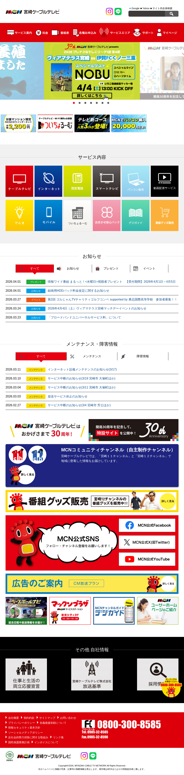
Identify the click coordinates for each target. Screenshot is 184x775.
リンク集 (58, 737)
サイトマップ (47, 717)
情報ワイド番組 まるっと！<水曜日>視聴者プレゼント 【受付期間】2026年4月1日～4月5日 (112, 281)
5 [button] (97, 103)
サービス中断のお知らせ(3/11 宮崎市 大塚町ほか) (81, 387)
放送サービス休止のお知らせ (67, 396)
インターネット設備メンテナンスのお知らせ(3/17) (82, 369)
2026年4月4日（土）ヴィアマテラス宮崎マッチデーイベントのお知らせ (97, 308)
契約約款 (29, 717)
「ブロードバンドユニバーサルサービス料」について (84, 317)
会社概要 (13, 717)
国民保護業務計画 (19, 742)
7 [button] (108, 103)
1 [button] (74, 103)
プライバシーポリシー (21, 722)
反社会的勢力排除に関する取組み (28, 737)
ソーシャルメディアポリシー (25, 732)
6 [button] (102, 103)
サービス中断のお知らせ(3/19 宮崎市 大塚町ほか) (81, 378)
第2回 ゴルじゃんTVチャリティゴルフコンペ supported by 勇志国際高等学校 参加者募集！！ (112, 299)
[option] (92, 71)
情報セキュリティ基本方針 (24, 727)
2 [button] (80, 103)
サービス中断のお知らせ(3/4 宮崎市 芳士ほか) (79, 405)
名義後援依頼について (53, 722)
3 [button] (85, 103)
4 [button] (91, 103)
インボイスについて (46, 742)
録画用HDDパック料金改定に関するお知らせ (78, 290)
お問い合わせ (68, 717)
